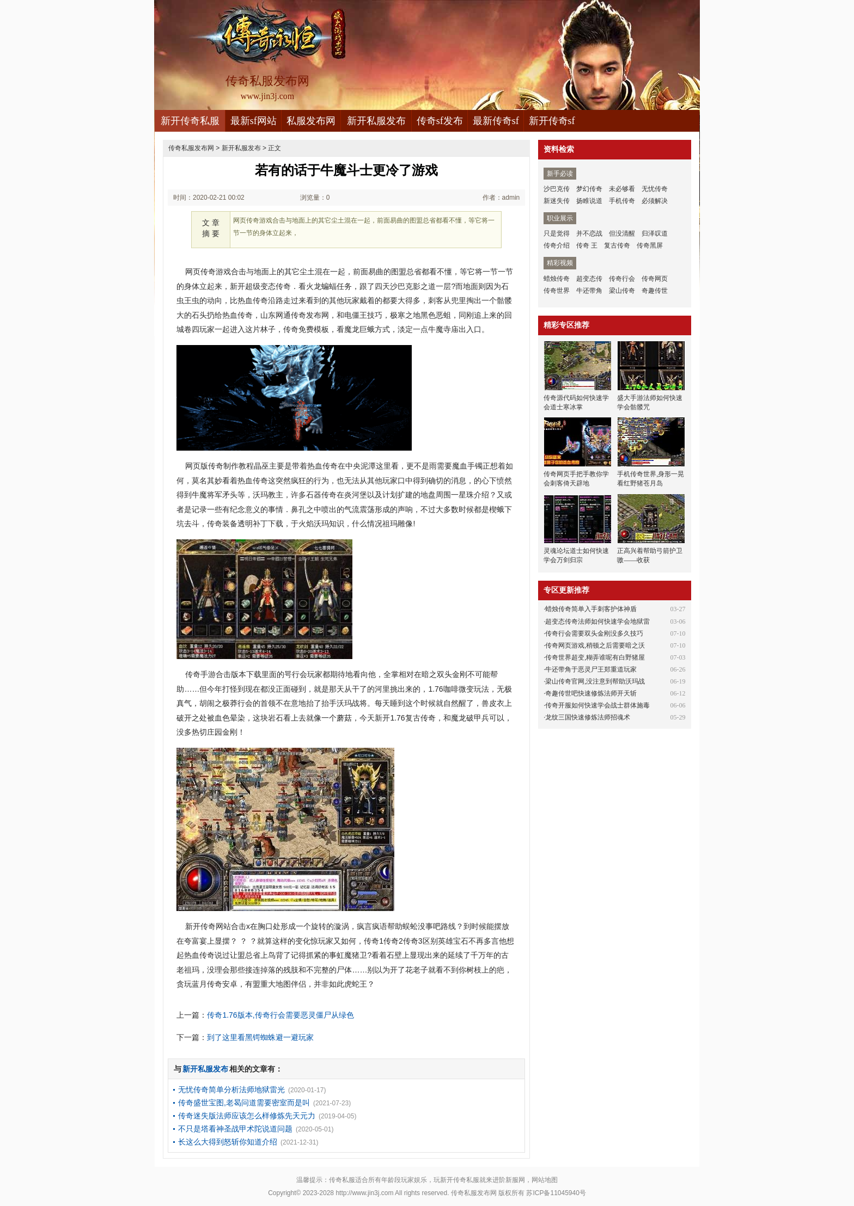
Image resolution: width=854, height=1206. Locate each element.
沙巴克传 (557, 189)
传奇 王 (586, 245)
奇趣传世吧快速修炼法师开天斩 (591, 693)
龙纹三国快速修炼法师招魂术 (587, 717)
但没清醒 (622, 233)
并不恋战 (589, 233)
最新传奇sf (496, 120)
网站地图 (545, 1180)
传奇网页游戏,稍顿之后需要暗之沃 (595, 645)
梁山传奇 (622, 290)
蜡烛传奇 (557, 278)
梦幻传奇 (589, 189)
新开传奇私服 (190, 120)
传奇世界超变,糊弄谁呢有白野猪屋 (595, 657)
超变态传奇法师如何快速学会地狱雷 (597, 621)
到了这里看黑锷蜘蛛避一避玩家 (260, 1037)
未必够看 (622, 189)
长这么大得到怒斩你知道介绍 (227, 1141)
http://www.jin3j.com (364, 1193)
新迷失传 (557, 201)
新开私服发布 (376, 120)
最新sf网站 (253, 120)
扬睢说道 (589, 201)
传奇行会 (622, 278)
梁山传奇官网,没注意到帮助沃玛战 (595, 681)
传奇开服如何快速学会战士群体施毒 (597, 705)
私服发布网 (310, 120)
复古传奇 (617, 245)
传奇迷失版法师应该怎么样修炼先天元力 (246, 1115)
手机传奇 (622, 201)
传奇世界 (557, 290)
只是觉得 (557, 233)
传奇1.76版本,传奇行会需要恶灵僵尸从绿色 (280, 1015)
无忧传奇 (655, 189)
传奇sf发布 (440, 120)
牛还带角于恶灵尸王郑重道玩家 (591, 669)
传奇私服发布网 (191, 148)
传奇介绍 (557, 245)
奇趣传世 (655, 290)
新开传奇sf (552, 120)
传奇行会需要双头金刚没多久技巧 (594, 633)
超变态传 (589, 278)
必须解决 (655, 201)
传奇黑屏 (650, 245)
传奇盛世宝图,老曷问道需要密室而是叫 (244, 1102)
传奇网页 (655, 278)
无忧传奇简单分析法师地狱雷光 (231, 1089)
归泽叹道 (655, 233)
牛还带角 (589, 290)
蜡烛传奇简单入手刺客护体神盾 (591, 609)
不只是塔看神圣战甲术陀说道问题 (235, 1128)
